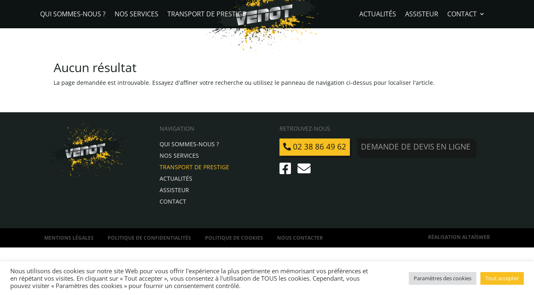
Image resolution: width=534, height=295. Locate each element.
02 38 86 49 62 (314, 146)
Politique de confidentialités (149, 237)
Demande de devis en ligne (416, 146)
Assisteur (421, 14)
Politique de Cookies (234, 237)
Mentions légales (69, 237)
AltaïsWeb (476, 237)
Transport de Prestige (206, 14)
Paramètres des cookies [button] (442, 278)
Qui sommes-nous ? (73, 14)
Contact (462, 14)
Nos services (136, 14)
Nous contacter (300, 237)
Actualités (377, 14)
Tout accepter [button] (502, 278)
